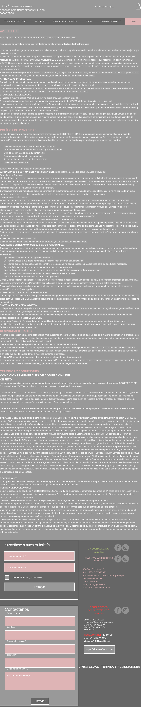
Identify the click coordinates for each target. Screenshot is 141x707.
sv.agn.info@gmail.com (94, 584)
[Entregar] (39, 587)
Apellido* (11, 627)
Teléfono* (11, 655)
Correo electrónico (16, 641)
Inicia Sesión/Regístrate (105, 6)
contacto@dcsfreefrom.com (74, 44)
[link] (138, 6)
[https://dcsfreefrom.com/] (99, 649)
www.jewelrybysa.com (70, 386)
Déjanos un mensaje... (17, 669)
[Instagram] (125, 547)
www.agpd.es (27, 289)
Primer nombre (14, 613)
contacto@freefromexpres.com (72, 522)
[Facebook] (118, 547)
